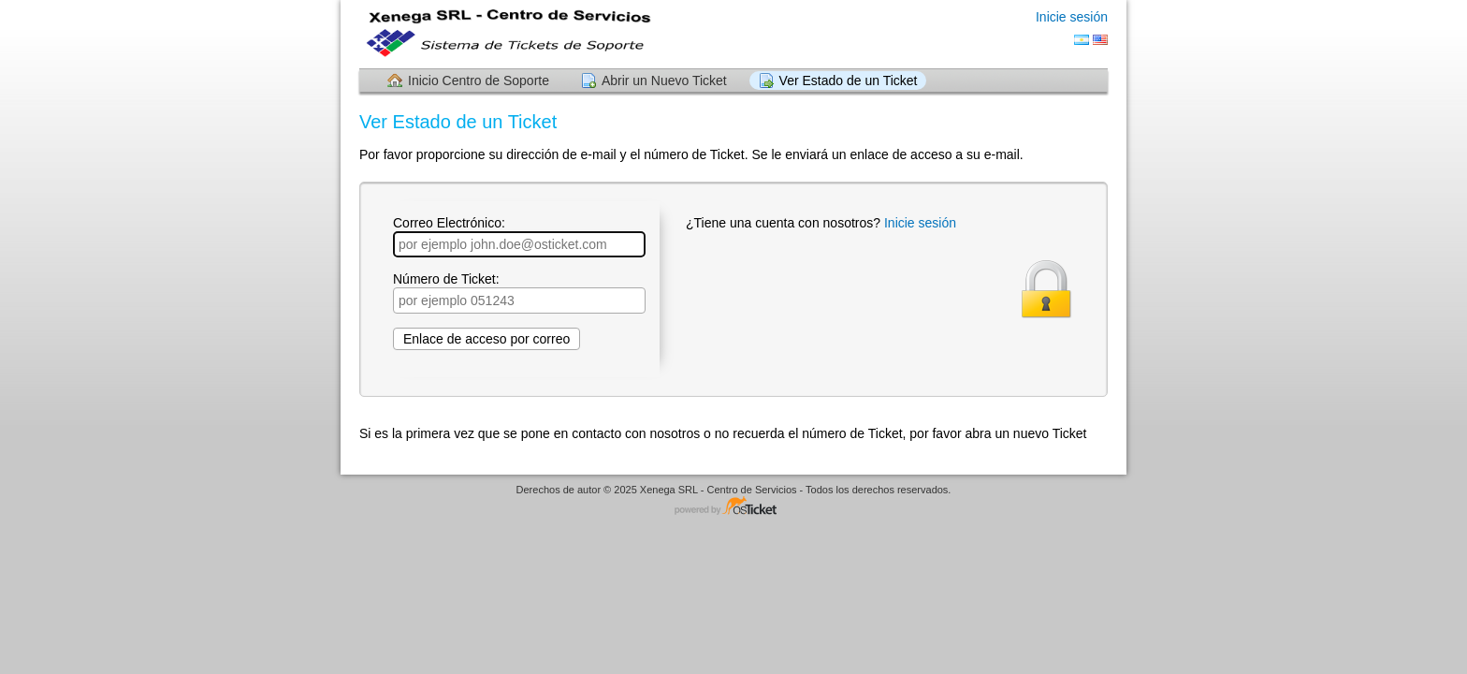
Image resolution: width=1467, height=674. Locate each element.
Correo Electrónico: (519, 236)
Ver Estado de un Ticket (848, 80)
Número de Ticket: (519, 292)
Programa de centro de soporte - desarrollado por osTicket (733, 507)
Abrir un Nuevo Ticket (664, 80)
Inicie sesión (1072, 16)
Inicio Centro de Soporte (478, 80)
